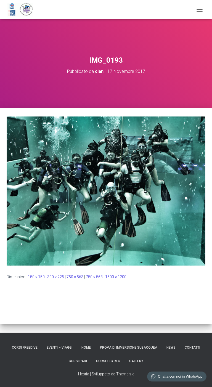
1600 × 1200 (115, 277)
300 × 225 (55, 277)
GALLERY (136, 361)
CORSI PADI (78, 361)
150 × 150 (36, 277)
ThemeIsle (125, 374)
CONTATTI (192, 347)
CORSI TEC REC (108, 361)
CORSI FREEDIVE (25, 347)
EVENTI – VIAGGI (59, 347)
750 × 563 (75, 277)
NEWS (171, 347)
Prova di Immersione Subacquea (128, 347)
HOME (86, 347)
